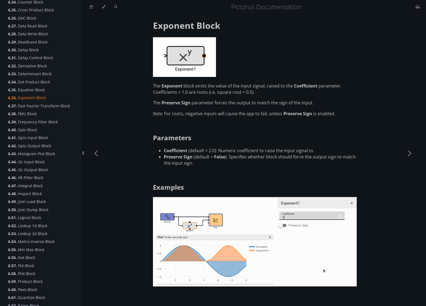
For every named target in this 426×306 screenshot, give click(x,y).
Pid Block (21, 265)
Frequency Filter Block (33, 121)
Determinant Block (30, 73)
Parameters (172, 137)
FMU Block (22, 113)
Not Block (21, 257)
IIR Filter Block (25, 177)
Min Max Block (26, 249)
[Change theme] (104, 7)
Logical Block (24, 217)
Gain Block (22, 129)
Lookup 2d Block (27, 233)
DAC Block (22, 18)
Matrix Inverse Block (31, 241)
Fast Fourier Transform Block (39, 105)
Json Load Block (27, 201)
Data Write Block (28, 33)
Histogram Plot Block (31, 153)
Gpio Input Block (28, 137)
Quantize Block (26, 297)
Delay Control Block (30, 57)
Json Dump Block (28, 209)
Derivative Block (27, 65)
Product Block (25, 281)
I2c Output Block (28, 169)
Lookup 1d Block (27, 225)
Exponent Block (27, 97)
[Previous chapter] (96, 153)
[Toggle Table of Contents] (91, 7)
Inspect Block (25, 193)
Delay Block (23, 49)
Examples (168, 187)
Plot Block (21, 273)
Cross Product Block (31, 10)
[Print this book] (418, 7)
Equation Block (26, 89)
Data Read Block (27, 26)
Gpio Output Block (29, 145)
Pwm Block (22, 289)
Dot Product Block (29, 82)
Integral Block (25, 185)
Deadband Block (28, 42)
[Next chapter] (409, 153)
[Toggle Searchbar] (116, 7)
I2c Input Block (26, 161)
